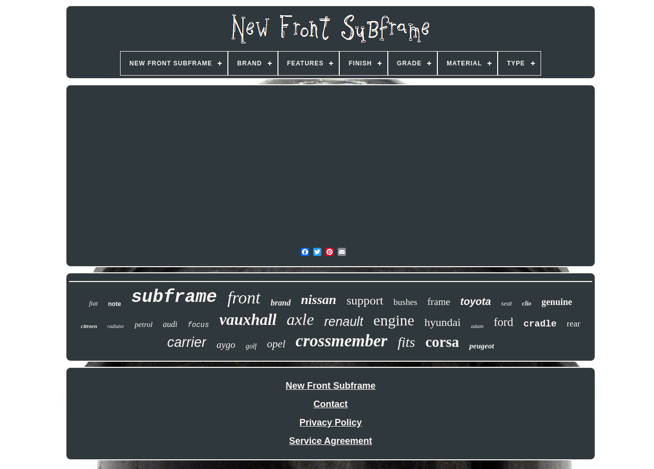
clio (526, 303)
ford (503, 322)
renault (343, 321)
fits (406, 342)
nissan (318, 299)
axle (300, 319)
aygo (226, 344)
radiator (115, 326)
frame (439, 301)
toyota (475, 301)
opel (276, 344)
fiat (93, 303)
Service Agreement (330, 441)
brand (281, 302)
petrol (143, 324)
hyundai (443, 322)
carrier (186, 342)
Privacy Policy (330, 422)
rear (573, 324)
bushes (405, 302)
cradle (540, 324)
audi (170, 324)
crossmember (342, 341)
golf (251, 346)
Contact (331, 404)
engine (393, 320)
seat (506, 303)
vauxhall (247, 320)
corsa (442, 342)
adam (477, 326)
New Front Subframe (331, 386)
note (114, 304)
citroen (89, 326)
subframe (174, 297)
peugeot (481, 346)
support (364, 300)
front (244, 297)
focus (198, 325)
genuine (557, 302)
